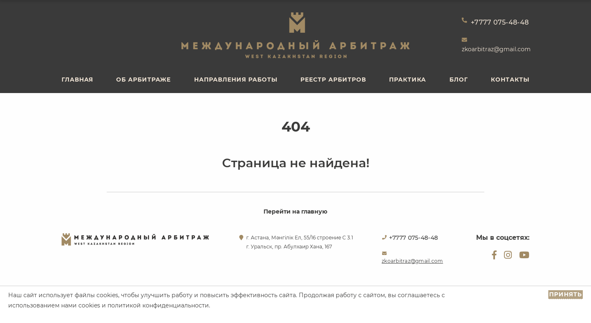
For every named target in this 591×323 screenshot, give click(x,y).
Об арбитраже (143, 79)
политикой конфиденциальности (158, 305)
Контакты (510, 79)
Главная (77, 79)
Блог (458, 79)
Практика (407, 79)
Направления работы (235, 79)
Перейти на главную (295, 211)
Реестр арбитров (333, 79)
